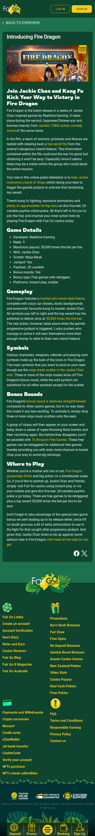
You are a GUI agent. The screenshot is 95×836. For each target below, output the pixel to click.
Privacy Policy (60, 734)
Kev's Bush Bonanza (65, 625)
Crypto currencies (15, 719)
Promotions (58, 618)
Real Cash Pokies (63, 686)
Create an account (16, 624)
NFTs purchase (13, 767)
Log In (60, 9)
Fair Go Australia (15, 671)
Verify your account (17, 760)
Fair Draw (57, 632)
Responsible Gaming (65, 727)
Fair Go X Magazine (17, 664)
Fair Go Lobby (12, 617)
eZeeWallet (11, 739)
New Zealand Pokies (65, 666)
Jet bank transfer (15, 746)
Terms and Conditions (66, 721)
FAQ (53, 714)
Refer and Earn (13, 644)
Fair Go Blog (11, 658)
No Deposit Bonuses (65, 646)
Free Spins (58, 639)
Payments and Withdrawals (22, 712)
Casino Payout (61, 679)
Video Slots (58, 673)
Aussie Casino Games (66, 659)
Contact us (58, 741)
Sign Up (81, 9)
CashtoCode (11, 753)
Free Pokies (59, 693)
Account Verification (17, 631)
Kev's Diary (10, 637)
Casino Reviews (14, 651)
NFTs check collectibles (20, 773)
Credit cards (11, 733)
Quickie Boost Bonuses (67, 652)
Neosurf (8, 726)
